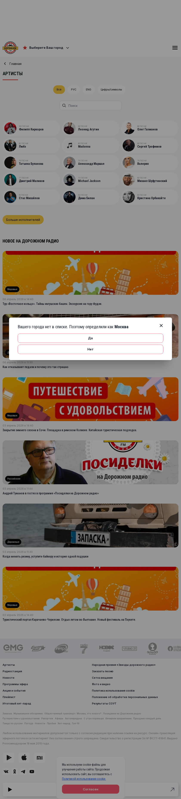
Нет (90, 349)
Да (90, 338)
